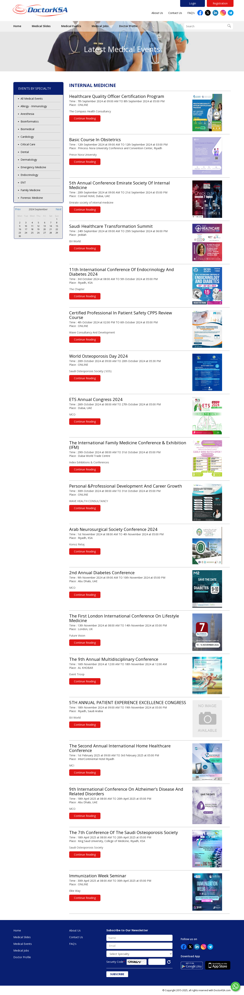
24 (26, 232)
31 (51, 219)
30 (44, 219)
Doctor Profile (128, 26)
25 (32, 232)
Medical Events (71, 26)
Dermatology (29, 159)
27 (26, 219)
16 (20, 229)
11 (32, 226)
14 (51, 226)
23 (20, 232)
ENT (23, 182)
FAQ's (191, 13)
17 (26, 229)
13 (44, 226)
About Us (157, 13)
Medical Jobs (100, 26)
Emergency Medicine (33, 167)
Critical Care (28, 144)
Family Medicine (30, 190)
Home (17, 26)
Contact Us (175, 13)
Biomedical (27, 129)
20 (44, 229)
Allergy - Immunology (34, 106)
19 (38, 229)
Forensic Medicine (32, 198)
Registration (220, 3)
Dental (25, 152)
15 (57, 226)
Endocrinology (29, 175)
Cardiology (27, 136)
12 (38, 226)
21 (51, 229)
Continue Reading (85, 118)
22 (57, 229)
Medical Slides (41, 26)
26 (20, 219)
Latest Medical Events (122, 49)
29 (38, 219)
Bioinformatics (30, 121)
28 (32, 219)
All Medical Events (32, 98)
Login (192, 3)
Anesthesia (27, 114)
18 (32, 229)
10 (26, 226)
